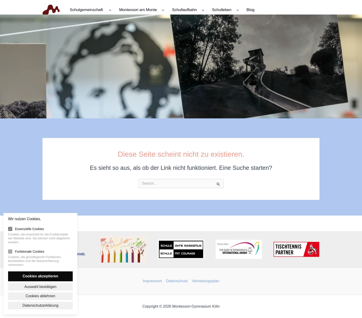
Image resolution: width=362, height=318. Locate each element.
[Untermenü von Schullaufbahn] (203, 10)
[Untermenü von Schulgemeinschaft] (110, 10)
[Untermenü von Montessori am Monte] (163, 10)
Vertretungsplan (205, 281)
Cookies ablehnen (40, 296)
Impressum (152, 281)
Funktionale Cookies (29, 251)
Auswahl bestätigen (40, 287)
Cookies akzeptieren (40, 276)
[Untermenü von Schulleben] (237, 10)
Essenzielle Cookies (29, 229)
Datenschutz (177, 281)
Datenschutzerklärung (40, 305)
